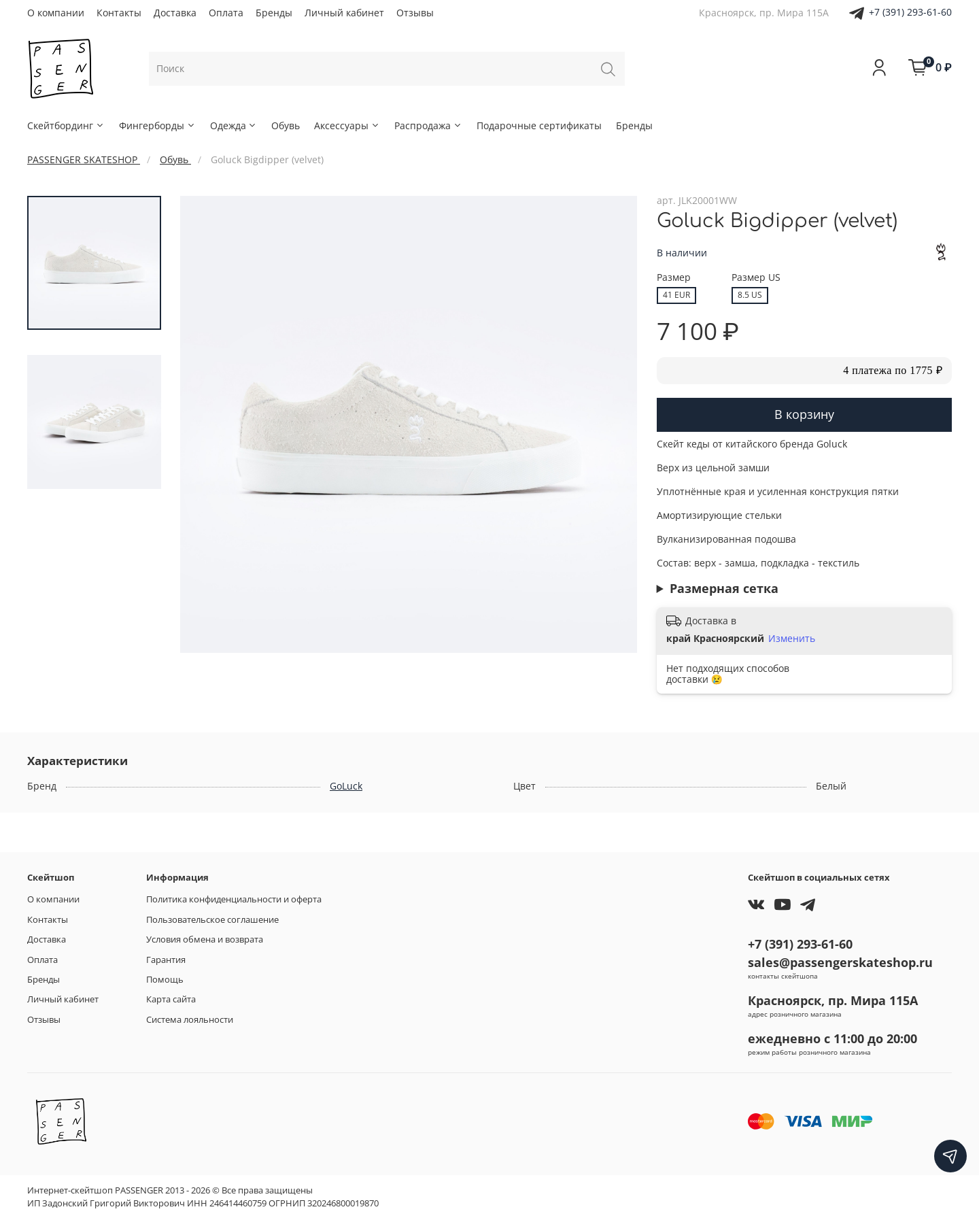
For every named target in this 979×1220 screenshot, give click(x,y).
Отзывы (415, 12)
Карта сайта (171, 999)
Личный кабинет (344, 12)
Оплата (226, 12)
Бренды (274, 12)
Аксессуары (347, 125)
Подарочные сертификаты (539, 125)
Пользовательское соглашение (212, 920)
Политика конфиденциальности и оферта (234, 899)
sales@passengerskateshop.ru (840, 962)
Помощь (165, 979)
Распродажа (428, 125)
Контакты (119, 12)
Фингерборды (157, 125)
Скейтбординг (66, 125)
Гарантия (166, 960)
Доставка (175, 12)
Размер (674, 278)
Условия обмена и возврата (204, 939)
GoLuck (346, 785)
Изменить (791, 638)
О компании (55, 12)
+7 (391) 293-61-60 (910, 11)
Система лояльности (189, 1020)
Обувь (285, 125)
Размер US (756, 278)
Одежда (234, 125)
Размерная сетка (724, 588)
